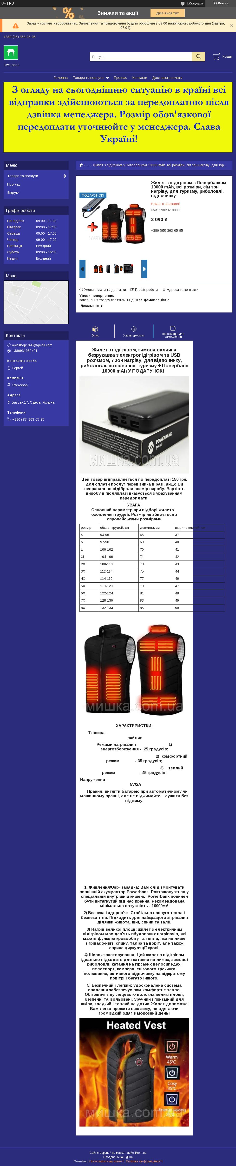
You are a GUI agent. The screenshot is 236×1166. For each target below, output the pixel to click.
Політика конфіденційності (144, 1161)
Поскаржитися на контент (106, 1161)
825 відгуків (195, 3)
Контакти (139, 77)
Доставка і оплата (167, 77)
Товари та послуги (88, 77)
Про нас (120, 77)
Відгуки (13, 192)
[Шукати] (198, 56)
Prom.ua (140, 1152)
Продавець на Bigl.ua (118, 1157)
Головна (60, 77)
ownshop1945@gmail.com (32, 345)
